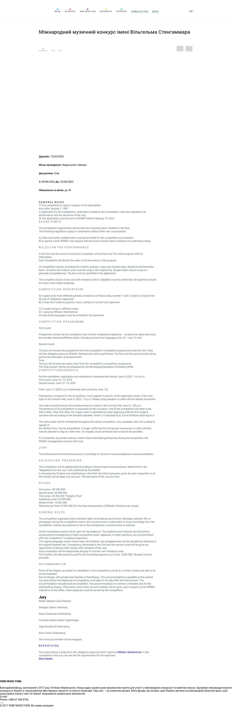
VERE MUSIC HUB (87, 11)
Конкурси (70, 11)
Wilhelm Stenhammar (129, 652)
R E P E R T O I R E (49, 645)
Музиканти (106, 11)
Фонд (57, 11)
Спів (53, 50)
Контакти (121, 11)
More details (46, 658)
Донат (155, 11)
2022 (60, 50)
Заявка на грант (140, 11)
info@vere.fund (16, 696)
